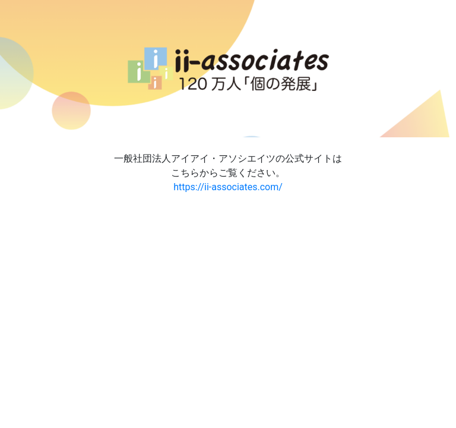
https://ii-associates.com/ (228, 187)
